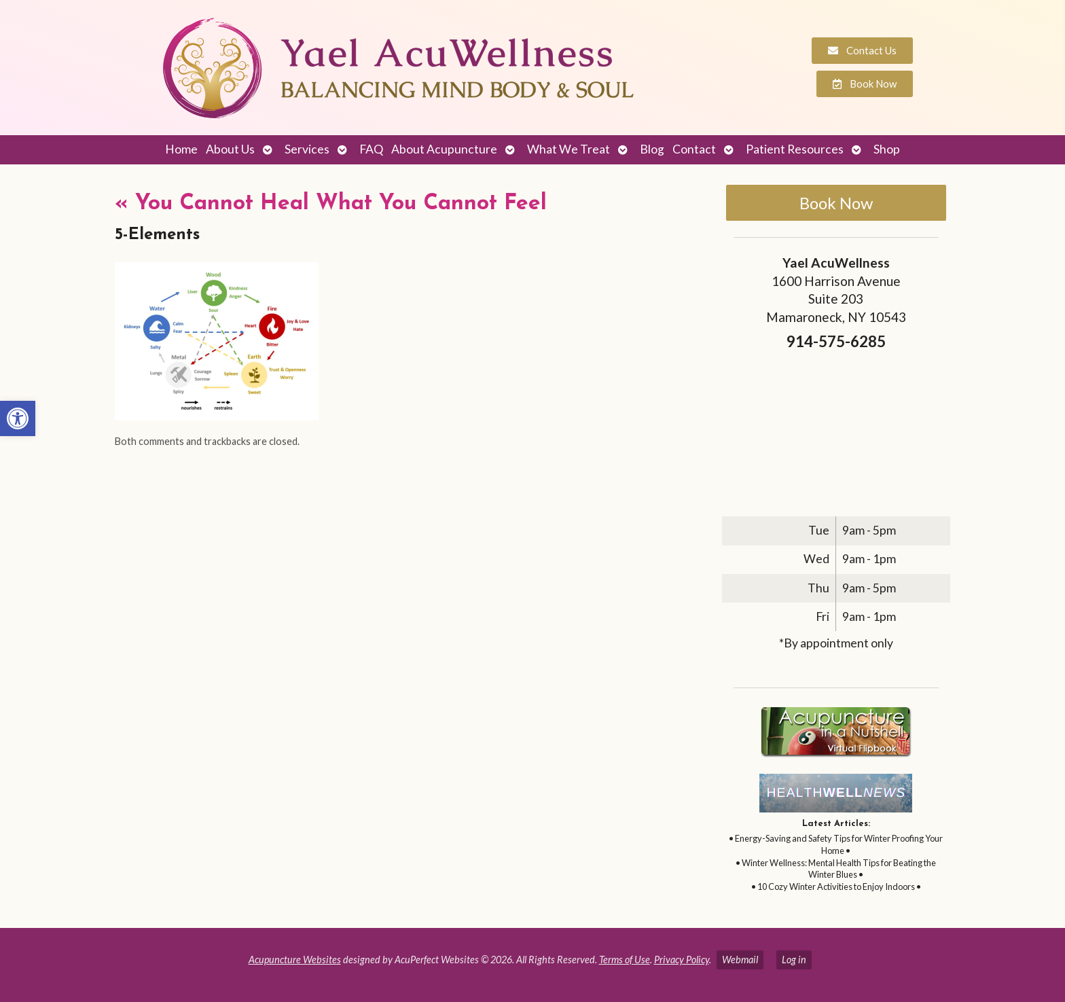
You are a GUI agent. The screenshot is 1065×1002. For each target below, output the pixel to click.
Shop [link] (886, 149)
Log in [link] (794, 959)
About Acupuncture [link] (444, 149)
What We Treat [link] (568, 149)
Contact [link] (694, 149)
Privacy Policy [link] (681, 959)
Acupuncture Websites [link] (295, 959)
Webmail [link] (740, 959)
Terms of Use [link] (624, 959)
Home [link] (181, 149)
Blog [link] (652, 149)
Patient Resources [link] (795, 149)
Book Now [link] (836, 203)
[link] (17, 418)
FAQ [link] (371, 149)
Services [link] (307, 149)
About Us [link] (230, 149)
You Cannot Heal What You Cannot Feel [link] (331, 204)
